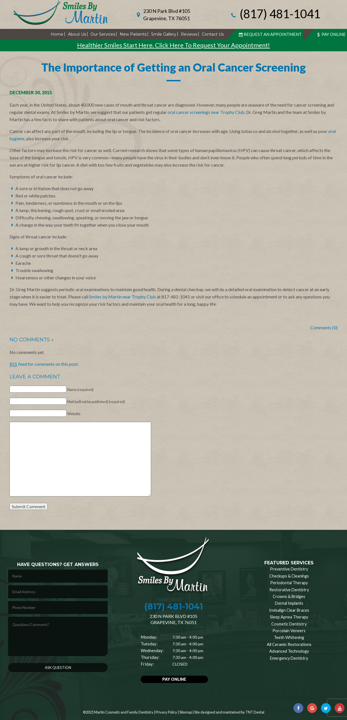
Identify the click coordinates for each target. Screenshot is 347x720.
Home (57, 34)
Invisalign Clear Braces (289, 610)
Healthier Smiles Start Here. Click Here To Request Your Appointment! (173, 45)
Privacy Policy (166, 712)
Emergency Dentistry (289, 658)
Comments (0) (323, 327)
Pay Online (331, 34)
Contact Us (213, 34)
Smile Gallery (163, 34)
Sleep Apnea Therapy (289, 617)
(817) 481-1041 (275, 14)
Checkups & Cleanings (289, 576)
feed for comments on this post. (44, 364)
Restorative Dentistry (289, 589)
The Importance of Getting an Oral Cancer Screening (173, 67)
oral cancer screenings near (194, 112)
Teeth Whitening (289, 637)
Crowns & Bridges (289, 596)
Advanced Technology (289, 651)
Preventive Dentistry (289, 569)
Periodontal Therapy (289, 582)
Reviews (189, 34)
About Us (77, 34)
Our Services (103, 34)
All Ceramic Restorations (289, 644)
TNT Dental (255, 712)
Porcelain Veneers (289, 630)
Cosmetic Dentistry (289, 624)
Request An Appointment (270, 34)
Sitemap (185, 712)
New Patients (133, 34)
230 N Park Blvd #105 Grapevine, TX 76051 (166, 14)
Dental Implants (289, 603)
